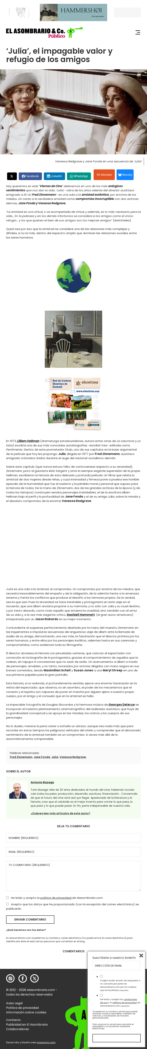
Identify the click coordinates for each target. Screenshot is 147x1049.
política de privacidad (56, 898)
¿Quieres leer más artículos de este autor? (60, 813)
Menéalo (104, 174)
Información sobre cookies (26, 1012)
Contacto (13, 1020)
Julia (54, 757)
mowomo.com (46, 1042)
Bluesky (125, 174)
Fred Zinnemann (21, 757)
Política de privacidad (22, 1008)
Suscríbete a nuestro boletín (114, 957)
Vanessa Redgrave (73, 757)
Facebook (32, 176)
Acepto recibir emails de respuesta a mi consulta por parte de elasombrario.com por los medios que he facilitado (120, 985)
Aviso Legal (14, 1003)
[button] (44, 32)
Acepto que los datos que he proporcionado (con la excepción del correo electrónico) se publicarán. (72, 906)
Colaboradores (17, 1029)
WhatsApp (81, 176)
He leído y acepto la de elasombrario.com (54, 898)
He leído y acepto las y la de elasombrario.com (120, 1002)
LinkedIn (56, 176)
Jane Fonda (42, 757)
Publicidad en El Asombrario (27, 1024)
